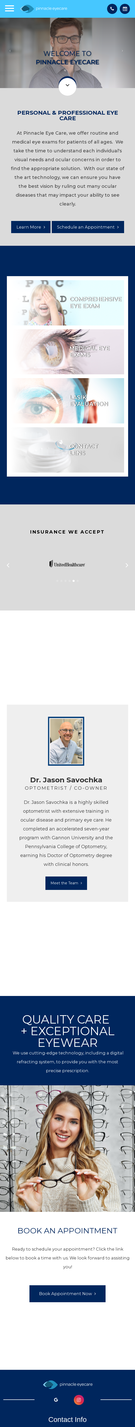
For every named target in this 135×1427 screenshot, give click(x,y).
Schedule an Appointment (86, 227)
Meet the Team (64, 883)
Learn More (28, 227)
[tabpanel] (66, 803)
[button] (57, 581)
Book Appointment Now (65, 1293)
